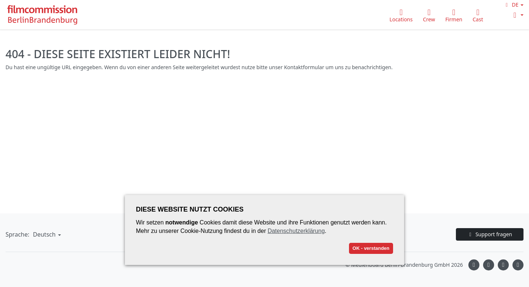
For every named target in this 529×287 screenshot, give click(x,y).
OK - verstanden (371, 248)
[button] (513, 4)
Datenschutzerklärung (296, 231)
